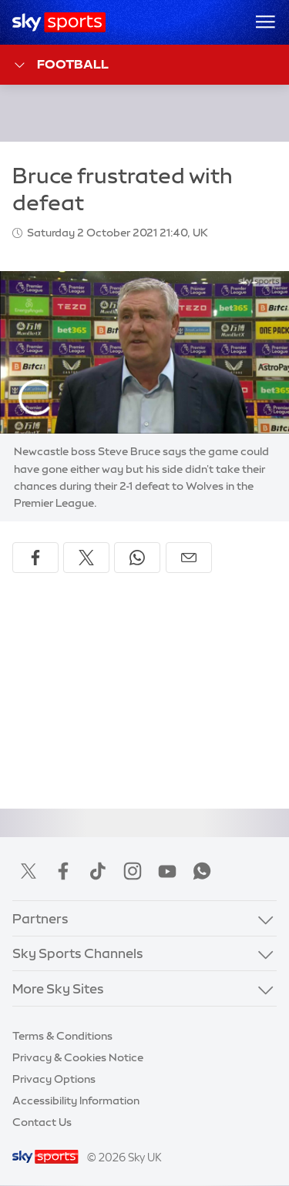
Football (60, 65)
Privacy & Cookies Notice (77, 1057)
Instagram (132, 871)
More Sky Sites (58, 988)
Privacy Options (54, 1079)
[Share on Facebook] (35, 557)
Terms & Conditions (62, 1035)
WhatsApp (202, 871)
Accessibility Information (75, 1100)
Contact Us (42, 1122)
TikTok (97, 871)
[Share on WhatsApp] (137, 557)
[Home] (59, 22)
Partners (40, 918)
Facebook (63, 871)
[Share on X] (86, 557)
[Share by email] (189, 557)
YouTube (167, 871)
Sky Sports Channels (77, 953)
